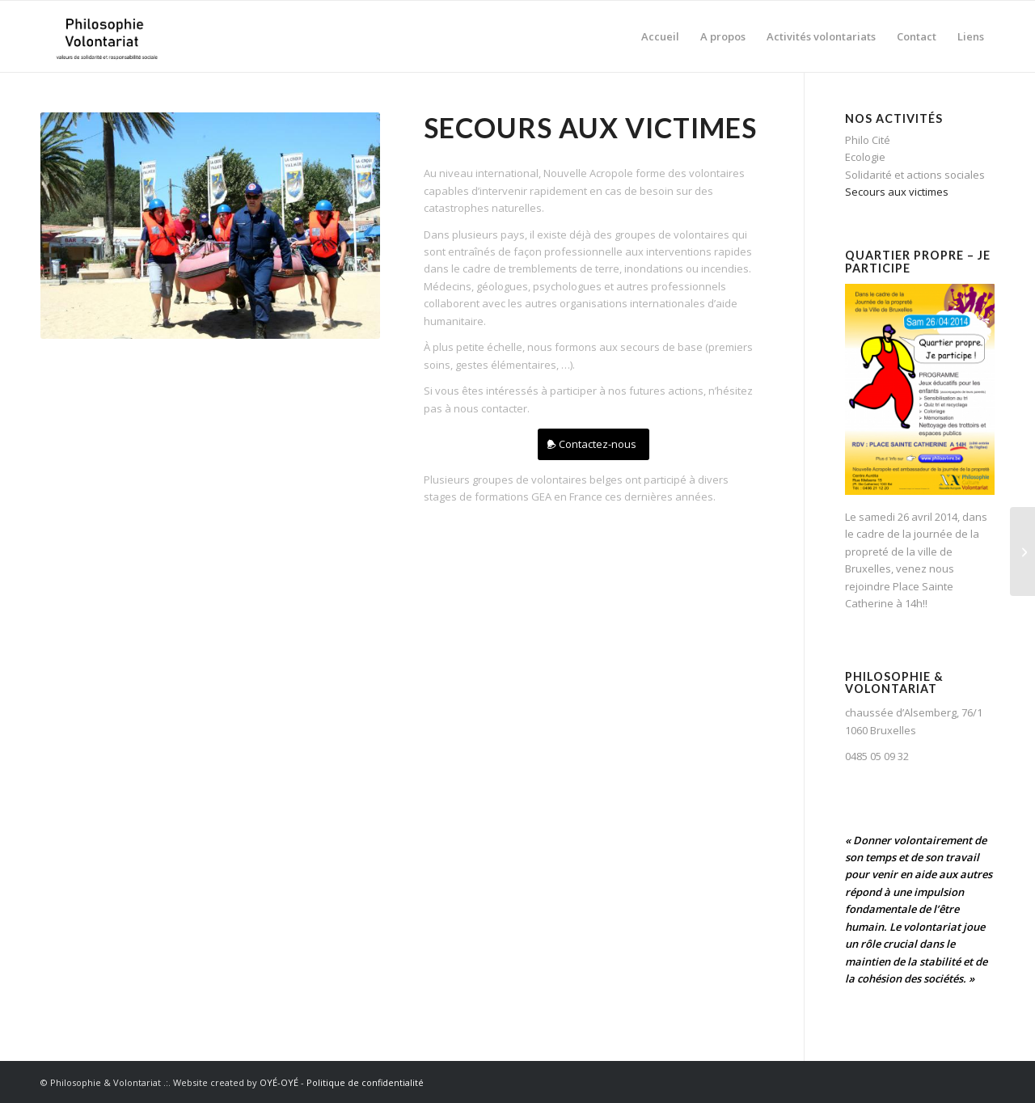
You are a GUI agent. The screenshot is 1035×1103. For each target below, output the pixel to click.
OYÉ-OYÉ (279, 1082)
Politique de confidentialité (365, 1082)
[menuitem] (660, 36)
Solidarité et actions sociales (915, 174)
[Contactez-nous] (593, 444)
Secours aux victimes (896, 191)
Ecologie (865, 157)
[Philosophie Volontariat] (106, 36)
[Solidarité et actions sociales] (1022, 551)
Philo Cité (867, 140)
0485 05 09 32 (877, 756)
